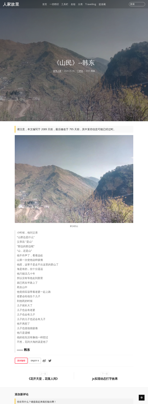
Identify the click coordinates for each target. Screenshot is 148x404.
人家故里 (11, 4)
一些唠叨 (54, 4)
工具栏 (64, 4)
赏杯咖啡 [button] (21, 360)
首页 (44, 4)
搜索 (132, 4)
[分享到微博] (44, 361)
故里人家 (57, 71)
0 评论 (80, 71)
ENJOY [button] (35, 360)
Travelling (90, 4)
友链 (73, 4)
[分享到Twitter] (49, 361)
